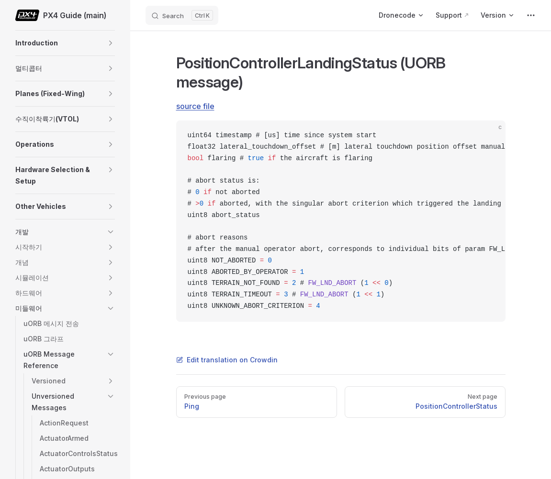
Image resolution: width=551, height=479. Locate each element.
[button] (110, 43)
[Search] (182, 15)
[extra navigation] (530, 15)
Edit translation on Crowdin (227, 360)
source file (195, 106)
